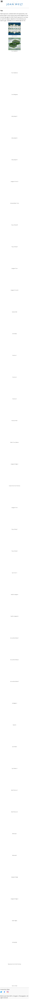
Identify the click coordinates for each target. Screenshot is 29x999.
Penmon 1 (14, 355)
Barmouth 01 (14, 36)
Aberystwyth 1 (14, 116)
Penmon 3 (14, 398)
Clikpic (8, 989)
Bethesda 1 (14, 833)
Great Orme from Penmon (14, 485)
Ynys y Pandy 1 (14, 529)
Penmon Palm (14, 420)
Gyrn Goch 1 (14, 572)
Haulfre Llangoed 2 (14, 616)
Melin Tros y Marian (14, 442)
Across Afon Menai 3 (14, 681)
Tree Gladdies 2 (14, 72)
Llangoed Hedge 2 (14, 464)
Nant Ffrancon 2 (14, 811)
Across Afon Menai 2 (14, 659)
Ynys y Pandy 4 (14, 246)
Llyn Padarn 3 (14, 768)
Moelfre (14, 724)
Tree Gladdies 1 (14, 51)
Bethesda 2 (14, 855)
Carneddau (14, 333)
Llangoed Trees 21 (14, 181)
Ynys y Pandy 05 (14, 224)
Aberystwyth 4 (14, 159)
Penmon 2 (14, 377)
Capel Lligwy (14, 920)
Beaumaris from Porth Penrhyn (14, 964)
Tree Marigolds (14, 94)
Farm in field (14, 985)
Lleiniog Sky (14, 942)
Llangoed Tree (14, 268)
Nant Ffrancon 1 (14, 790)
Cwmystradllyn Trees (14, 203)
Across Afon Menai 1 (14, 638)
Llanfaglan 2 (14, 703)
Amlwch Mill (14, 311)
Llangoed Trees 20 (14, 290)
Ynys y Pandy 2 (14, 551)
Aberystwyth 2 (14, 138)
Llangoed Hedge (14, 877)
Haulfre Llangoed (14, 594)
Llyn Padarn (14, 746)
